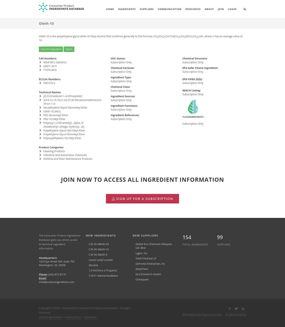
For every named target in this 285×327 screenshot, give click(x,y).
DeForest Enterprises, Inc (150, 263)
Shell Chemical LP (146, 258)
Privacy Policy (73, 317)
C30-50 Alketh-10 (99, 249)
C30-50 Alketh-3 (98, 254)
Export (69, 49)
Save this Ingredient (51, 49)
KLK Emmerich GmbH (148, 274)
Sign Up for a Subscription (142, 198)
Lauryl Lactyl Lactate (101, 260)
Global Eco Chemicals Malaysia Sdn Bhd (154, 246)
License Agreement (50, 317)
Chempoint (142, 279)
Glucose (93, 265)
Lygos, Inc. (142, 253)
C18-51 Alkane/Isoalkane (103, 275)
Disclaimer (90, 317)
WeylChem (142, 269)
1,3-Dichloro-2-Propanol (103, 270)
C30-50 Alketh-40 (99, 244)
